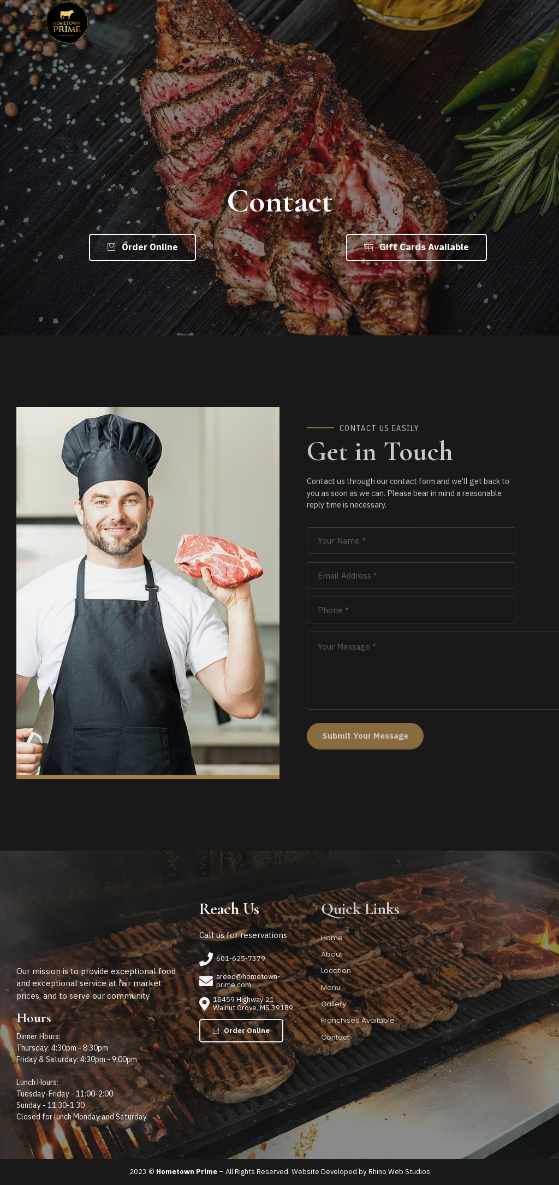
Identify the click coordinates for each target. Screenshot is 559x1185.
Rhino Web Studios (399, 1171)
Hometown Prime (186, 1171)
